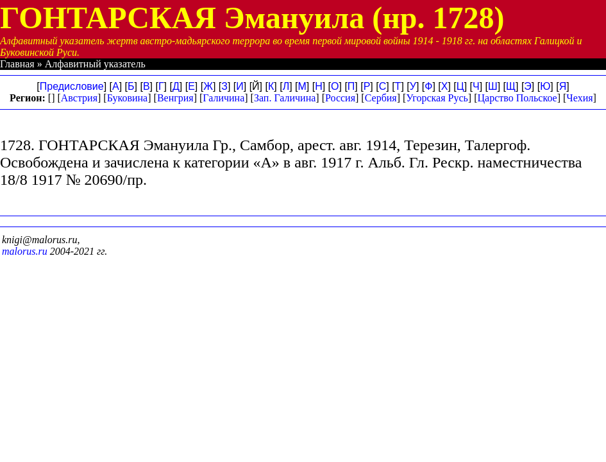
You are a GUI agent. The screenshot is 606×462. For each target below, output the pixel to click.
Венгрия (175, 97)
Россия (340, 97)
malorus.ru (24, 251)
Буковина (127, 97)
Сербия (381, 97)
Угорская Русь (436, 97)
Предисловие (72, 86)
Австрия (79, 97)
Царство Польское (517, 97)
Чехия (579, 97)
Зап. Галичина (285, 97)
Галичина (223, 97)
